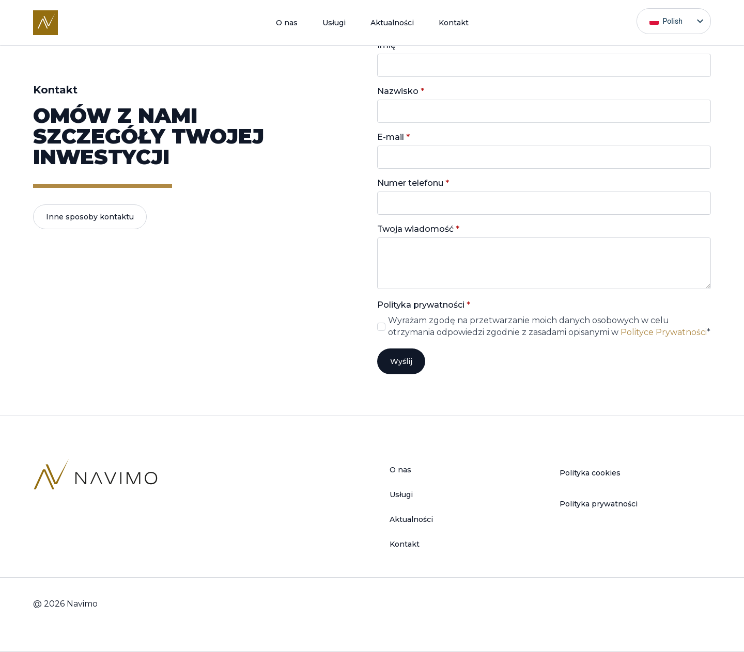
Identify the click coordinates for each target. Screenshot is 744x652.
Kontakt (454, 22)
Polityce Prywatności (664, 332)
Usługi (334, 22)
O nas (287, 22)
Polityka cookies (590, 473)
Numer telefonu (413, 183)
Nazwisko (400, 91)
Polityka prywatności (599, 503)
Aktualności (392, 22)
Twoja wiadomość (418, 229)
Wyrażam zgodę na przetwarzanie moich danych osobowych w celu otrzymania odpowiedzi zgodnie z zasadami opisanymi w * (549, 326)
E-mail (393, 137)
